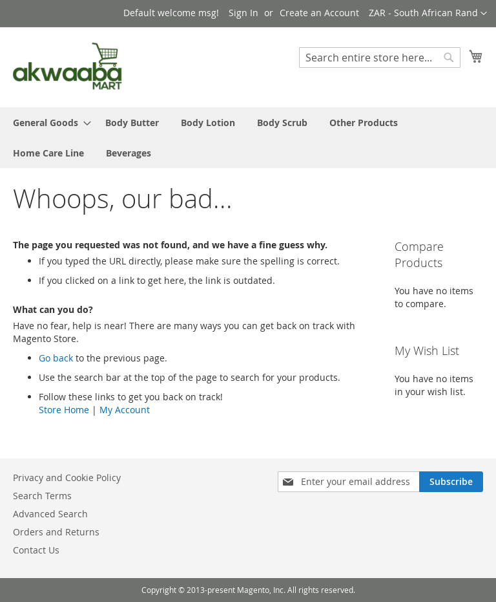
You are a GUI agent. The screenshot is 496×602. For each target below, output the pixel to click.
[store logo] (68, 66)
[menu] (248, 137)
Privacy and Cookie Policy (67, 477)
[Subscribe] (451, 481)
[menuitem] (48, 122)
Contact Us (36, 550)
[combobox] (379, 57)
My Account (124, 409)
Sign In (243, 12)
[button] (428, 13)
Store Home (64, 409)
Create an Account (319, 12)
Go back (56, 358)
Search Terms (42, 495)
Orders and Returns (56, 532)
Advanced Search (50, 514)
